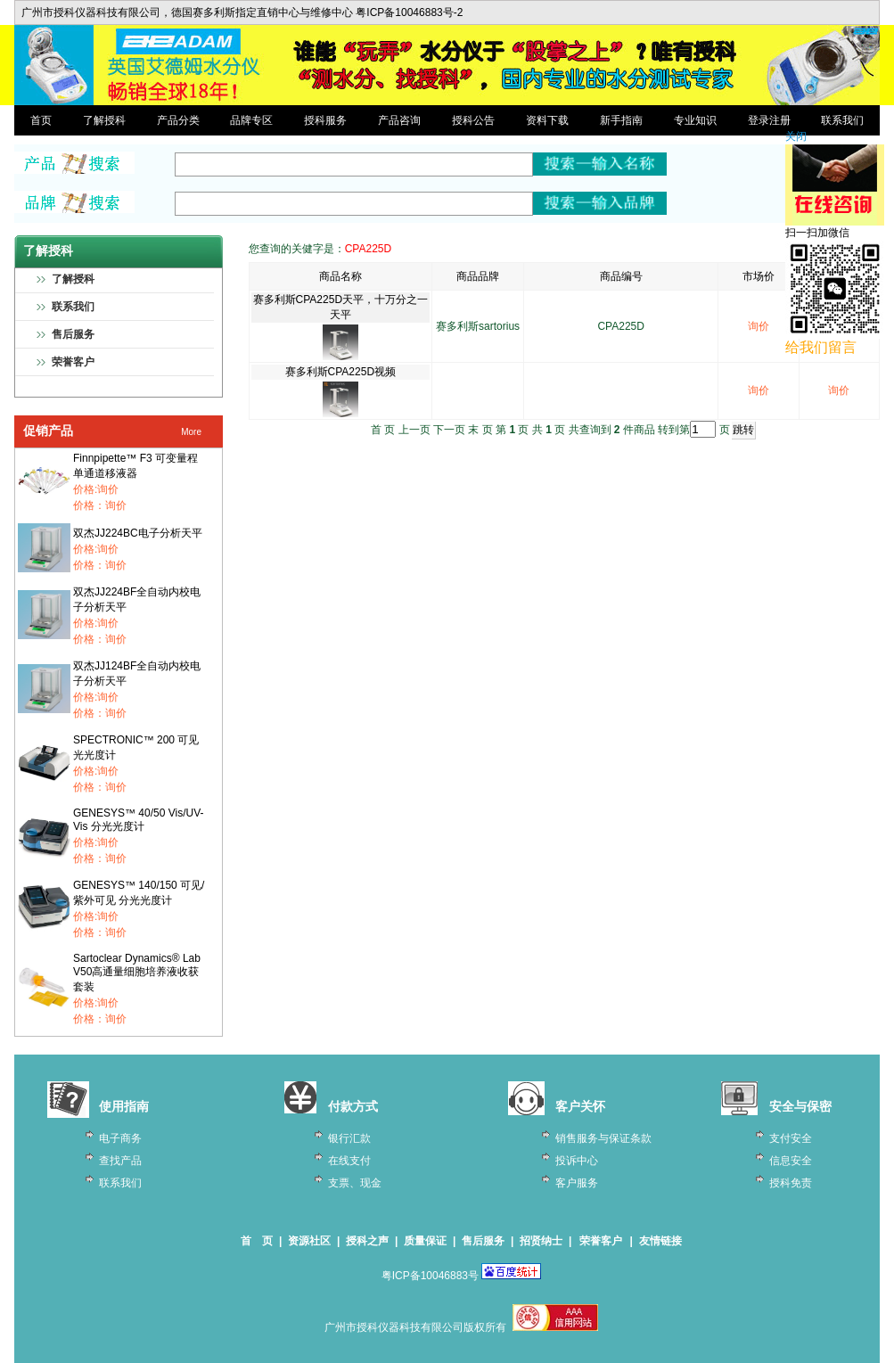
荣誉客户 (73, 362)
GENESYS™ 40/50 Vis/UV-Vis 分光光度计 (138, 820)
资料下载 (547, 120)
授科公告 (473, 120)
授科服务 (325, 120)
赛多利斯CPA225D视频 (340, 371)
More (191, 432)
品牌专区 (251, 120)
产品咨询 (399, 120)
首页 (41, 120)
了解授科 (104, 120)
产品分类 (178, 120)
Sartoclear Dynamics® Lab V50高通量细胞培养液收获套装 (137, 972)
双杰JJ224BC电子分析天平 (137, 533)
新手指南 (621, 120)
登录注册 (769, 120)
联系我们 (842, 120)
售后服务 (73, 334)
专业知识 (695, 120)
